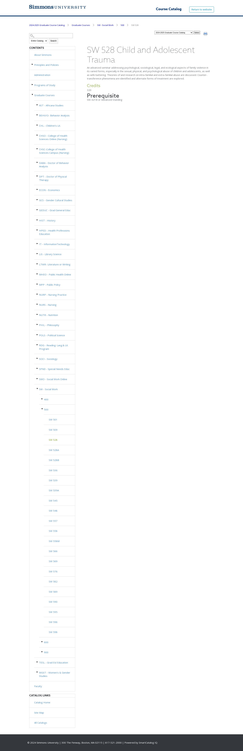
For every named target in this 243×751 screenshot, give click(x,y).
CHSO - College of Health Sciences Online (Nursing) (53, 137)
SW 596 (53, 622)
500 (122, 25)
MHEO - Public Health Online (55, 274)
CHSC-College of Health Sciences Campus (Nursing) (54, 151)
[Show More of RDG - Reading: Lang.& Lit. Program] (37, 345)
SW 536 (53, 470)
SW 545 (53, 500)
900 (46, 652)
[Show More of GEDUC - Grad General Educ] (37, 210)
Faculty (38, 686)
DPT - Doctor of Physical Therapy (53, 178)
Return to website (201, 9)
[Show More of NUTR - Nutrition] (37, 314)
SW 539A (54, 490)
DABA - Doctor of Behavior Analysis (54, 164)
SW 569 (53, 561)
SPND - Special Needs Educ (54, 369)
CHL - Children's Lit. (50, 125)
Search (53, 41)
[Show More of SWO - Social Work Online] (37, 379)
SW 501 (53, 419)
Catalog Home (42, 702)
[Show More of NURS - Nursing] (37, 304)
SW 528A (54, 450)
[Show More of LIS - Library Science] (37, 254)
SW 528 (53, 439)
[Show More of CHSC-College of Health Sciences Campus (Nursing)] (37, 149)
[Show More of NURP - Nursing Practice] (37, 294)
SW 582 (53, 581)
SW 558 (53, 530)
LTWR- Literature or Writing (54, 264)
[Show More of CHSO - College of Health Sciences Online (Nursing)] (37, 135)
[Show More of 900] (42, 652)
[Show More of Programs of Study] (32, 84)
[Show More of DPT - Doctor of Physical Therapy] (37, 176)
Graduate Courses (81, 25)
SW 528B (54, 460)
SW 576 (53, 571)
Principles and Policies (46, 64)
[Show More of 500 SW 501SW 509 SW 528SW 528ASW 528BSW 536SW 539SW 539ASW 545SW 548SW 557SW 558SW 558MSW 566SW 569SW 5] (42, 409)
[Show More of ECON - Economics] (37, 189)
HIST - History (47, 220)
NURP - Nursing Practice (53, 294)
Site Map (39, 712)
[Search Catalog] (51, 35)
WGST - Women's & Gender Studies (54, 674)
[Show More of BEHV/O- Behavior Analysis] (37, 115)
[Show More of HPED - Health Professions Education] (37, 230)
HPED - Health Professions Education (54, 232)
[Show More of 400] (42, 399)
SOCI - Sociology (48, 359)
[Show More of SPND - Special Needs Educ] (37, 368)
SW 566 (53, 551)
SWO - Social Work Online (53, 379)
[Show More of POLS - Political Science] (37, 335)
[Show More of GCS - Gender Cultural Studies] (37, 200)
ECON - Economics (49, 190)
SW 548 (53, 510)
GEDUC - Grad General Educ (55, 210)
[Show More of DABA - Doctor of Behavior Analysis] (37, 162)
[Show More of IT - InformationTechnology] (37, 243)
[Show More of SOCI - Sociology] (37, 358)
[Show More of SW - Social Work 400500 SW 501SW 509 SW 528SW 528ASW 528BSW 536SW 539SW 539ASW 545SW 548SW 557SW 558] (37, 389)
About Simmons (43, 54)
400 (46, 399)
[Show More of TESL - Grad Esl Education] (37, 662)
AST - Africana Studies (51, 105)
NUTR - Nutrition (48, 315)
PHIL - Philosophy (49, 325)
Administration (42, 75)
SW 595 (53, 612)
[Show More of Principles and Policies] (32, 64)
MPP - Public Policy (49, 284)
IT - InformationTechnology (54, 244)
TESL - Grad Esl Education (53, 662)
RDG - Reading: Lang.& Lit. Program (53, 347)
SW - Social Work (105, 25)
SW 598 (53, 632)
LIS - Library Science (50, 254)
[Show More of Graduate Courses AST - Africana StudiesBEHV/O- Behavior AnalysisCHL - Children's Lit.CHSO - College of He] (32, 95)
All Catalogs (40, 722)
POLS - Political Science (52, 335)
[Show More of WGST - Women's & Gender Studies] (37, 672)
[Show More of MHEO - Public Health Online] (37, 274)
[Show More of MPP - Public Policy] (37, 284)
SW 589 (53, 591)
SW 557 (53, 520)
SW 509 (53, 429)
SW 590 (53, 601)
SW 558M (54, 541)
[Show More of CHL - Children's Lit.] (37, 125)
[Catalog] (173, 32)
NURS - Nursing (47, 304)
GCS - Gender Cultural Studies (55, 200)
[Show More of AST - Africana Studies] (37, 105)
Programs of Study (44, 85)
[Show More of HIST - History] (37, 220)
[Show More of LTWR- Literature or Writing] (37, 264)
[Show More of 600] (42, 642)
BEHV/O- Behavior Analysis (54, 115)
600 (46, 642)
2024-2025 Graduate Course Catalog (47, 25)
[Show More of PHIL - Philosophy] (37, 324)
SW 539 (53, 480)
